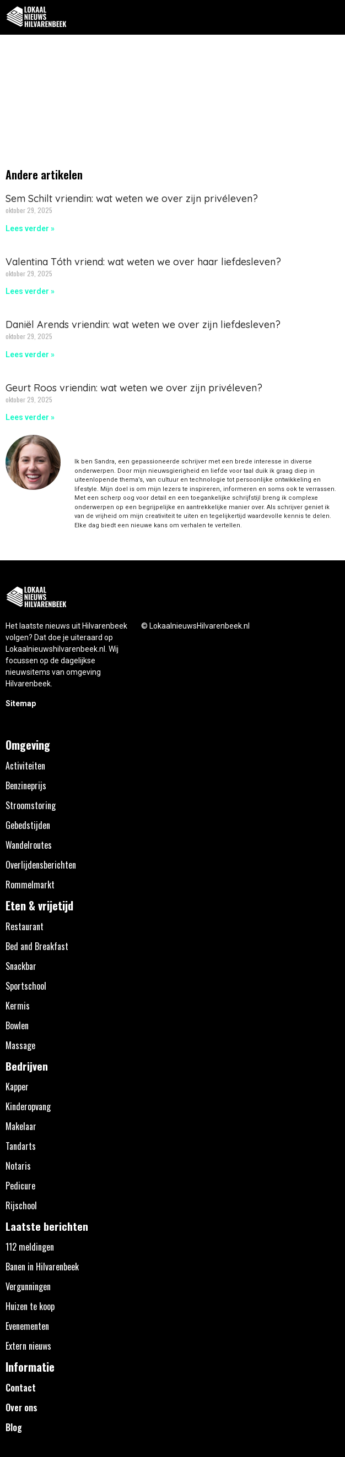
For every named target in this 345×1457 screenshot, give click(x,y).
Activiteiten (25, 765)
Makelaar (21, 1126)
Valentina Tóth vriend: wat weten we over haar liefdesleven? (143, 261)
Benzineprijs (26, 785)
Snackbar (21, 966)
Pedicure (20, 1185)
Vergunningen (28, 1286)
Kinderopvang (28, 1106)
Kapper (17, 1086)
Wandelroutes (29, 845)
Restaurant (25, 926)
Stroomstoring (31, 805)
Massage (20, 1045)
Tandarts (21, 1146)
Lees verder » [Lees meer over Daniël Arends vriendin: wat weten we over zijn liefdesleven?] (30, 354)
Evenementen (27, 1326)
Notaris (18, 1165)
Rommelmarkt (30, 884)
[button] (330, 17)
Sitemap (21, 703)
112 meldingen (30, 1246)
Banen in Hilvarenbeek (42, 1266)
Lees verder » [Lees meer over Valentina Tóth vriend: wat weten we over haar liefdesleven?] (30, 291)
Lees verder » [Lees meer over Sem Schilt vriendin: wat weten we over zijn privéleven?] (30, 228)
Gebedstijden (28, 825)
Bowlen (17, 1025)
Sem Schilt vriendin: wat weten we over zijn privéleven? (132, 198)
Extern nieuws (28, 1345)
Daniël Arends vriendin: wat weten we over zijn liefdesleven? (143, 324)
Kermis (18, 1005)
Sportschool (26, 985)
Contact (21, 1387)
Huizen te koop (30, 1306)
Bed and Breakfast (37, 946)
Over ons (21, 1407)
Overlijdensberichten (41, 864)
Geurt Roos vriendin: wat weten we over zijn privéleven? (134, 387)
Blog (14, 1427)
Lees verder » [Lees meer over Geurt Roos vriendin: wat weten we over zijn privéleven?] (30, 417)
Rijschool (21, 1205)
